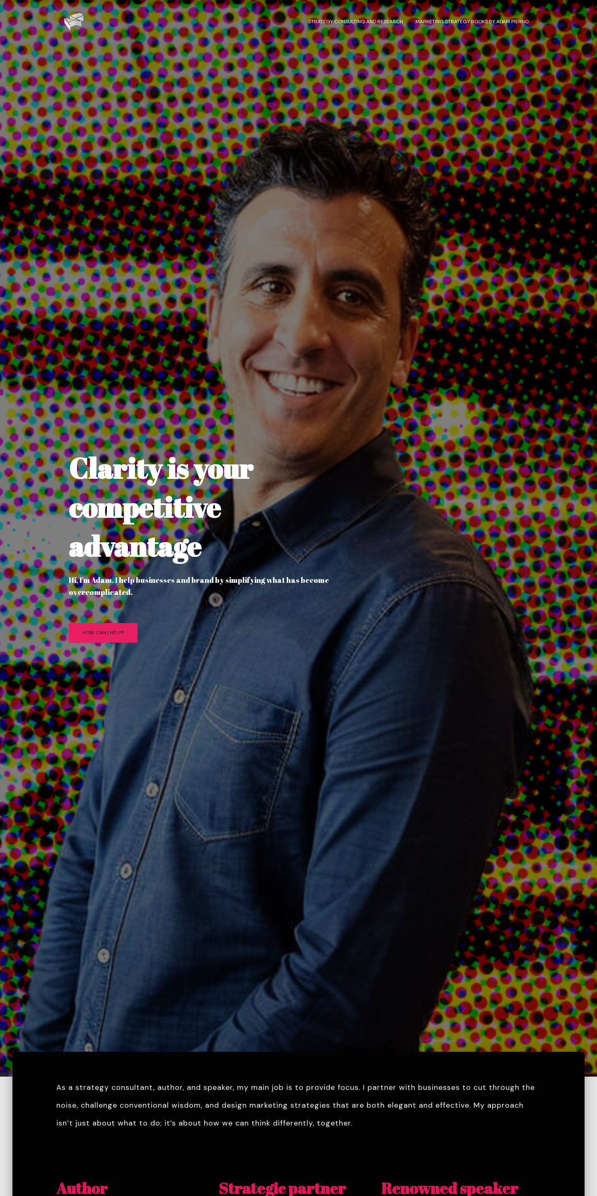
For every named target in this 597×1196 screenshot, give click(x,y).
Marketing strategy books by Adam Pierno (472, 21)
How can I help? (103, 632)
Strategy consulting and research (355, 21)
